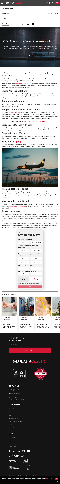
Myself (23, 242)
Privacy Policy (49, 478)
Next (48, 315)
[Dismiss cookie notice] (57, 481)
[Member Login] (49, 3)
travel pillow (22, 206)
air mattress (14, 206)
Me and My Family (36, 242)
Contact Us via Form (14, 393)
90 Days (36, 258)
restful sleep (18, 83)
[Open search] (47, 3)
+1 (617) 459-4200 (14, 390)
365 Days (36, 262)
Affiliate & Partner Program (16, 418)
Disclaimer (12, 438)
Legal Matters (12, 441)
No (36, 268)
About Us (11, 408)
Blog (10, 415)
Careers (11, 412)
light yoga (33, 104)
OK (57, 478)
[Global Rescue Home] (15, 3)
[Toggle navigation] (2, 3)
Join (57, 2)
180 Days (23, 262)
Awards (11, 425)
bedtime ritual (13, 112)
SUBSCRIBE (30, 350)
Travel (4, 18)
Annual (23, 250)
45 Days (23, 258)
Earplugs (17, 141)
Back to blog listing (7, 8)
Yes (23, 268)
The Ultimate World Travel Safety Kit (36, 121)
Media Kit (11, 428)
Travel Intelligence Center (15, 421)
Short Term (37, 250)
